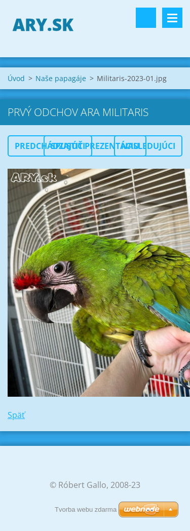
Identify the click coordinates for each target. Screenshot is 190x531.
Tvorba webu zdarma (86, 509)
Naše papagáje (60, 78)
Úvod (16, 78)
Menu (172, 18)
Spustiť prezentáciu (95, 145)
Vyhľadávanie (146, 18)
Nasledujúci (148, 145)
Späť (16, 415)
